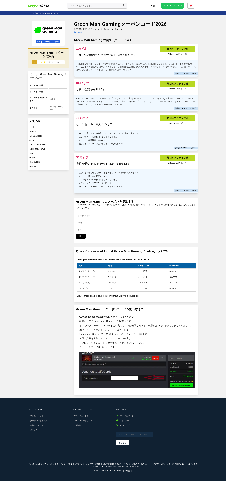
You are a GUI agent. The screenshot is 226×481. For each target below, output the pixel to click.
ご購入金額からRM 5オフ (92, 89)
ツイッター (124, 421)
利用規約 (77, 425)
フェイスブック (127, 416)
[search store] (97, 6)
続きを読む (79, 32)
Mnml (31, 153)
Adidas (32, 166)
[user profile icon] (172, 6)
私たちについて (37, 416)
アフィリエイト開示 (82, 416)
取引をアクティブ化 (177, 49)
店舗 (153, 5)
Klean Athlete (35, 136)
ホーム (30, 13)
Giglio (32, 157)
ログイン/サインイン (172, 5)
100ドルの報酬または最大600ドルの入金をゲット (107, 55)
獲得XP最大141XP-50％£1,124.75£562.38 (102, 163)
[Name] (122, 5)
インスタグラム (127, 425)
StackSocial (34, 162)
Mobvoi (32, 131)
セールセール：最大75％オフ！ (96, 124)
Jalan (31, 140)
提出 (81, 236)
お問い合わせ (36, 430)
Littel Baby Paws (37, 149)
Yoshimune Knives (38, 144)
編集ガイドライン (37, 425)
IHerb (31, 127)
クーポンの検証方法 (38, 421)
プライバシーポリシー (82, 421)
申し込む (122, 443)
